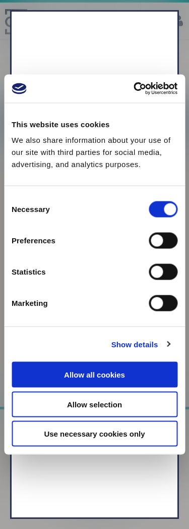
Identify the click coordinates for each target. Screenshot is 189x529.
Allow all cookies (94, 375)
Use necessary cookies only (94, 434)
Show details (134, 344)
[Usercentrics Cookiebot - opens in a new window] (134, 88)
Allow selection (94, 404)
